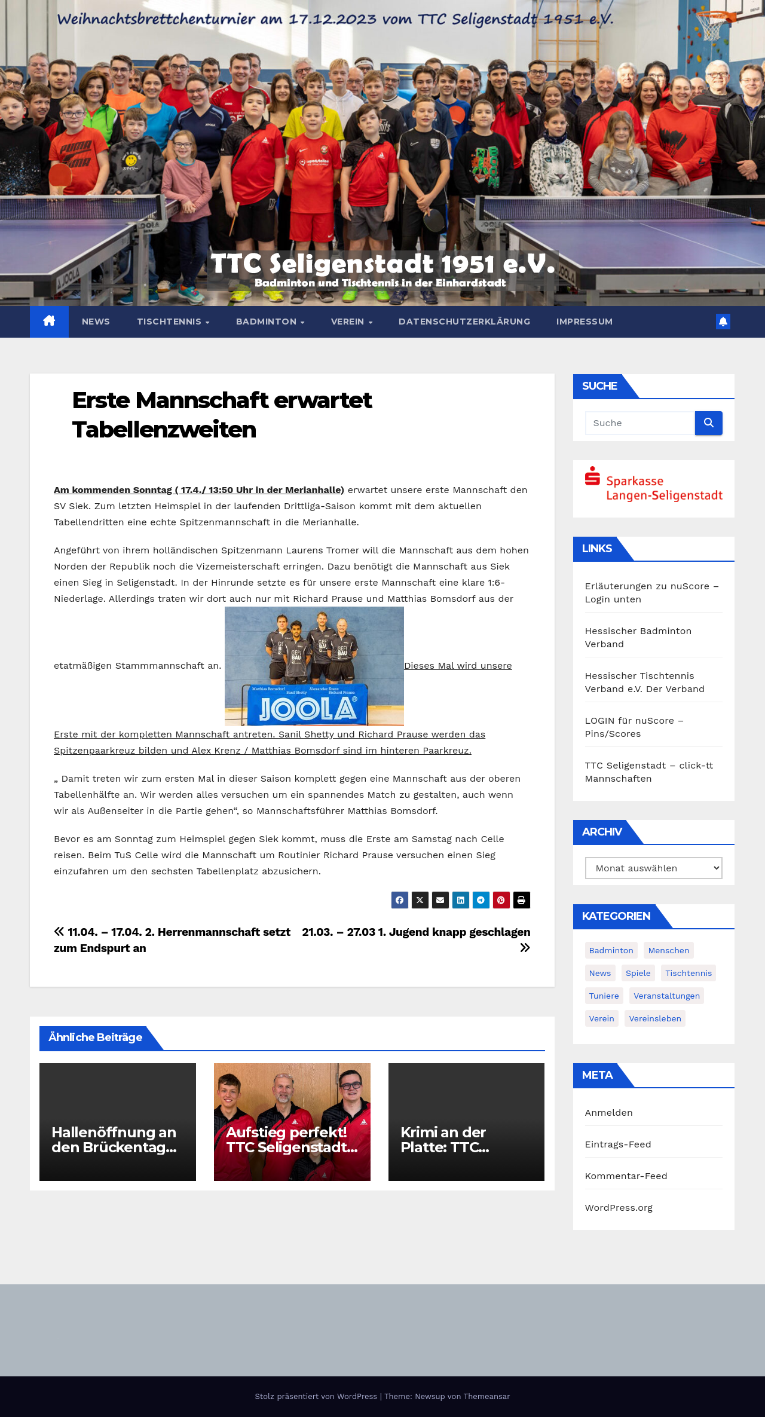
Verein (349, 321)
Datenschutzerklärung (464, 321)
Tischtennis (170, 321)
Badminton (267, 321)
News (96, 321)
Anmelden (609, 1112)
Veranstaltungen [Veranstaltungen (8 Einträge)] (667, 995)
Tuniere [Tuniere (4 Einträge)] (604, 995)
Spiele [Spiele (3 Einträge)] (638, 973)
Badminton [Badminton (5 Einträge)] (611, 950)
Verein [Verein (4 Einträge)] (601, 1018)
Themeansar (487, 1396)
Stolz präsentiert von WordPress (317, 1396)
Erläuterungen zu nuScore (647, 586)
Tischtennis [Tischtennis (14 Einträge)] (688, 973)
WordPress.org (619, 1207)
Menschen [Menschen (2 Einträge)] (668, 950)
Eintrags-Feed (618, 1144)
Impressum (584, 321)
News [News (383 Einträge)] (600, 973)
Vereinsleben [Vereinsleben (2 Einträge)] (655, 1018)
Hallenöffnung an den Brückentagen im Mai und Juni (117, 1147)
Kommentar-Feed (626, 1176)
